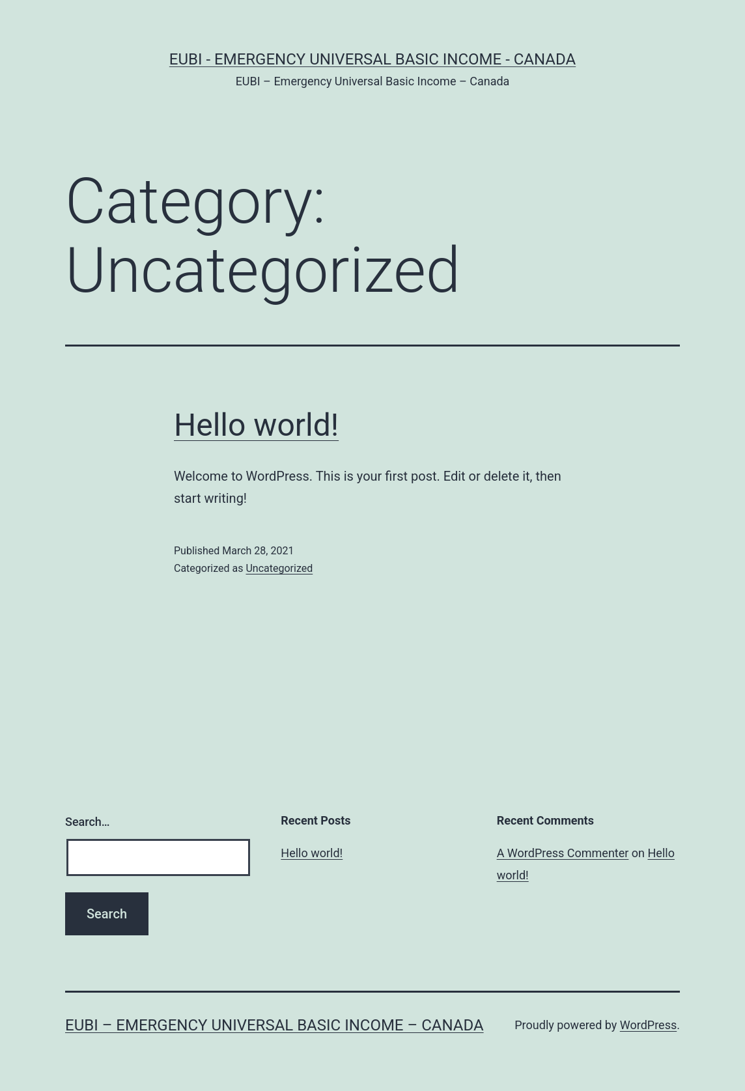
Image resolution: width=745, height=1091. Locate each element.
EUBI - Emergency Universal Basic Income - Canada (372, 59)
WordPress (648, 1025)
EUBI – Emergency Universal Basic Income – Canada (274, 1025)
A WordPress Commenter (563, 853)
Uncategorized (279, 568)
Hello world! (256, 425)
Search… (87, 822)
